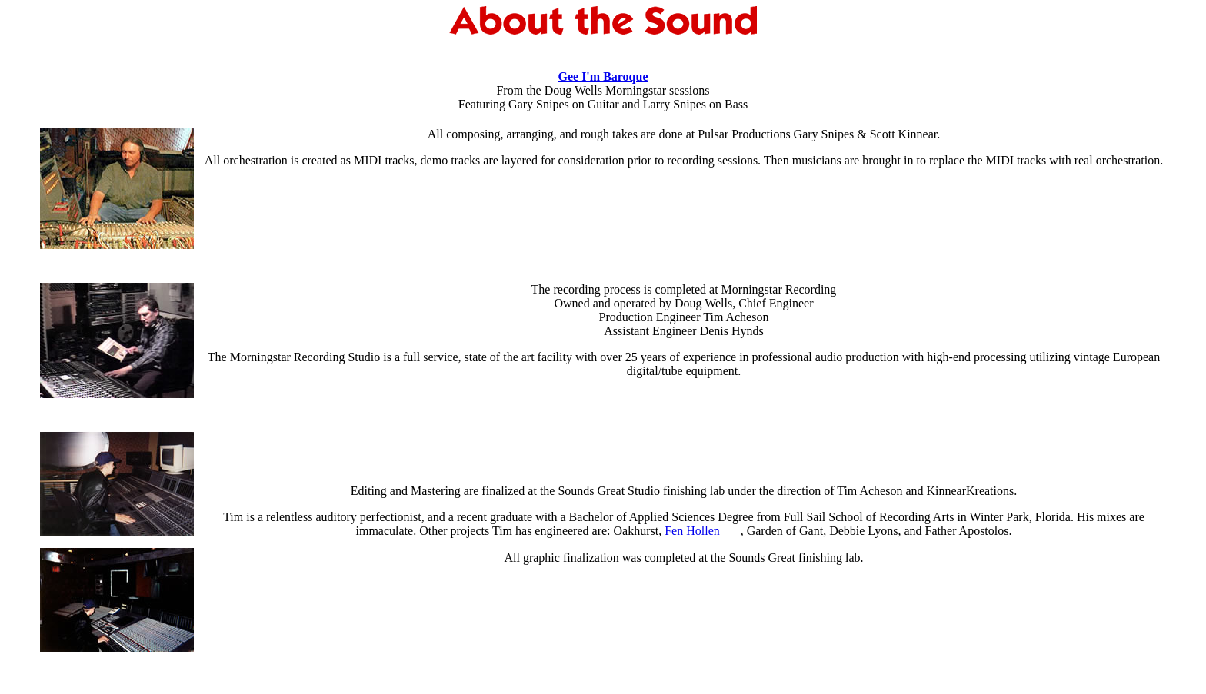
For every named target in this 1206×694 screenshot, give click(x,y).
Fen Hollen (692, 530)
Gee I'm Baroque (603, 76)
